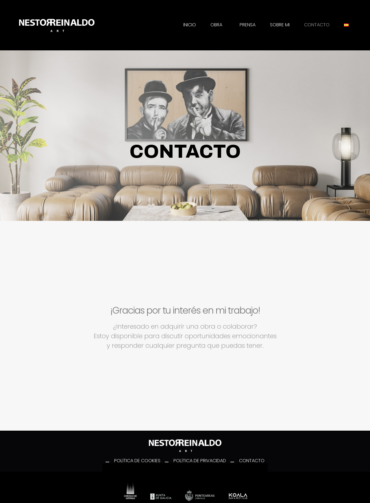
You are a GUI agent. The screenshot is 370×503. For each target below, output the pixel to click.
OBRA (217, 25)
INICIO (189, 25)
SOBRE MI (280, 25)
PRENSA (248, 25)
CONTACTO (317, 25)
